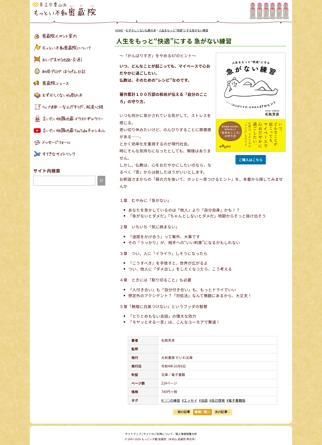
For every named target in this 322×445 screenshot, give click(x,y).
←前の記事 (182, 412)
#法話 (203, 400)
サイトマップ (133, 434)
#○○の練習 (170, 400)
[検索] (101, 181)
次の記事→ (222, 412)
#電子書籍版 (236, 400)
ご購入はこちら (251, 159)
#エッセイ (189, 400)
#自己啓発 (217, 400)
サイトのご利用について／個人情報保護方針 (170, 434)
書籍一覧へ (202, 412)
